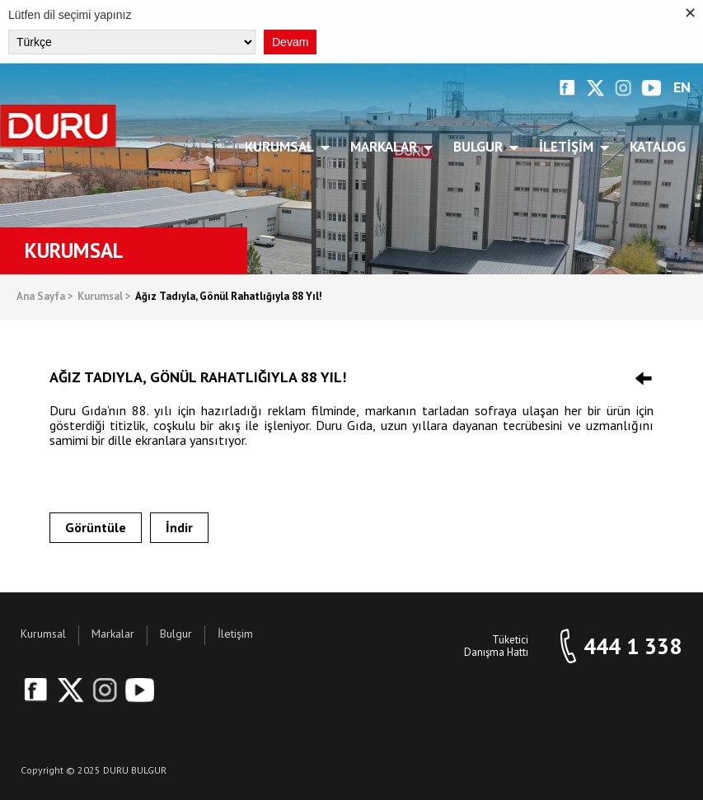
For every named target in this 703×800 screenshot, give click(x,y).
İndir (179, 527)
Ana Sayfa (44, 297)
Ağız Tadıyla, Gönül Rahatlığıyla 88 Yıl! (228, 297)
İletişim (569, 147)
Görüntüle (95, 527)
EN (682, 87)
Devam (290, 42)
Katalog (658, 147)
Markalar (386, 147)
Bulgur (481, 147)
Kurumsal (282, 147)
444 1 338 (632, 646)
